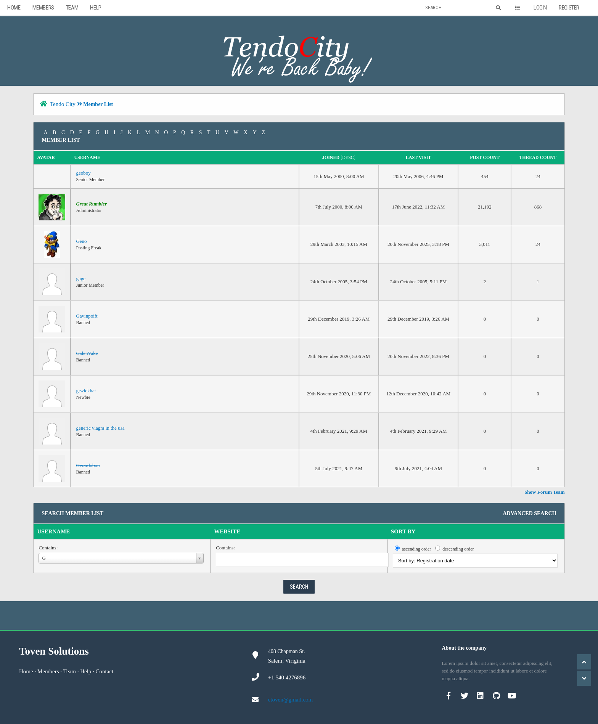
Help (95, 7)
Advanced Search (529, 513)
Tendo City (63, 104)
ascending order (416, 549)
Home (13, 7)
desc (348, 157)
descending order (458, 549)
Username (53, 531)
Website (227, 531)
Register (569, 7)
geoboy (83, 173)
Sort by (403, 531)
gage (80, 278)
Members (43, 7)
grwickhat (86, 390)
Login (540, 7)
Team (72, 7)
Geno (81, 241)
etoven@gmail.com (290, 700)
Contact (105, 671)
